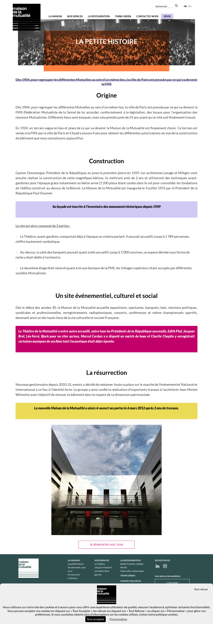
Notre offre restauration (132, 571)
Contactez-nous (147, 16)
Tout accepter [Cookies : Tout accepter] (95, 619)
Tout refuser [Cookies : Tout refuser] (201, 589)
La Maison (55, 16)
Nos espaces (75, 16)
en (190, 6)
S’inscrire (172, 582)
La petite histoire (76, 563)
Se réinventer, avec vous (106, 544)
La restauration (99, 16)
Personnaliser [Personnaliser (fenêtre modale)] (118, 619)
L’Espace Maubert (103, 567)
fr (185, 6)
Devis (167, 16)
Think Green (123, 16)
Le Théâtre (99, 563)
